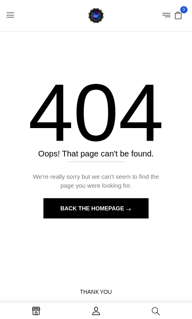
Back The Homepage (93, 208)
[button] (178, 15)
